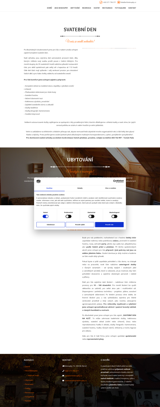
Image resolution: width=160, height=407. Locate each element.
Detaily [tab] (80, 188)
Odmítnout (51, 224)
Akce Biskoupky (31, 370)
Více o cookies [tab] (110, 188)
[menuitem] (50, 8)
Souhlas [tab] (49, 188)
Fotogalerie (29, 396)
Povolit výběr (80, 224)
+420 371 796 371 (109, 2)
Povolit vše (109, 224)
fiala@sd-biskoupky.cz (128, 2)
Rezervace (29, 384)
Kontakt (28, 401)
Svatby (27, 388)
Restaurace (29, 392)
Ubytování (29, 380)
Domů (27, 366)
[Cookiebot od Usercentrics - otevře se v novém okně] (115, 181)
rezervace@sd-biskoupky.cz (75, 380)
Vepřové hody (33, 375)
